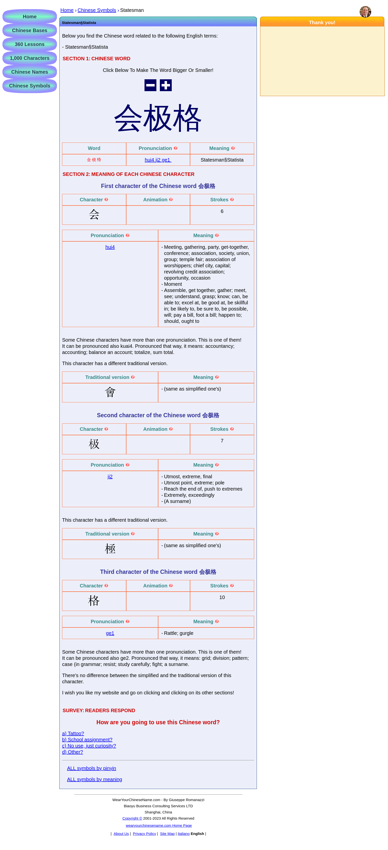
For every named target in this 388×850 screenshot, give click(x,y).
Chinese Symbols (29, 85)
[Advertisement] (322, 61)
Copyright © (132, 818)
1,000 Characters (29, 58)
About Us (121, 833)
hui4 (150, 160)
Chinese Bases (29, 30)
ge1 (166, 160)
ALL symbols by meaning (94, 779)
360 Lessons (30, 44)
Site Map (167, 833)
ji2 (158, 160)
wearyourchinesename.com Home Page (159, 825)
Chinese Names (29, 72)
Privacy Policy (144, 833)
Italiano (184, 833)
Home (30, 16)
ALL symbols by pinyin (91, 768)
